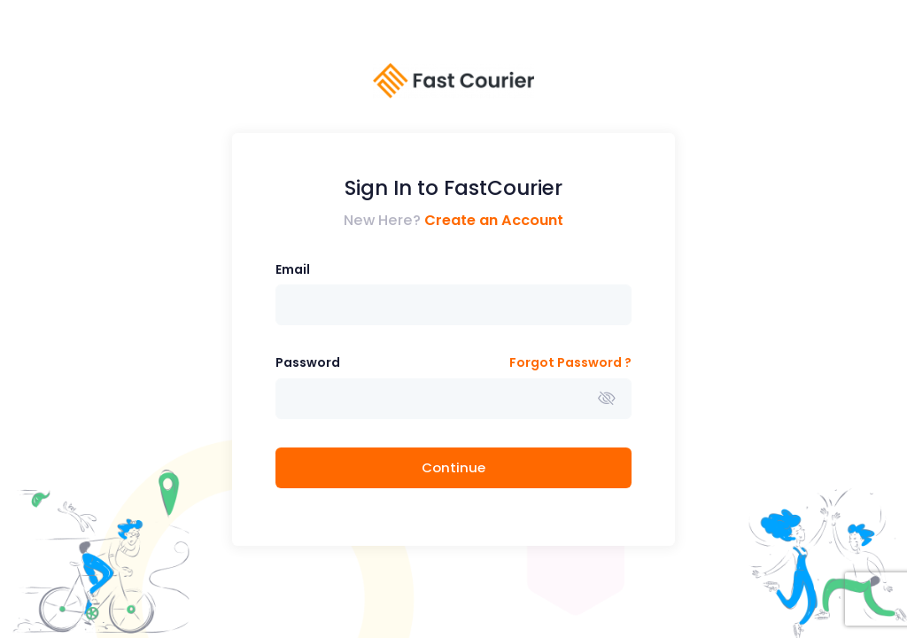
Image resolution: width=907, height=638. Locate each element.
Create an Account (493, 220)
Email (292, 269)
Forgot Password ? (570, 362)
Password (307, 362)
